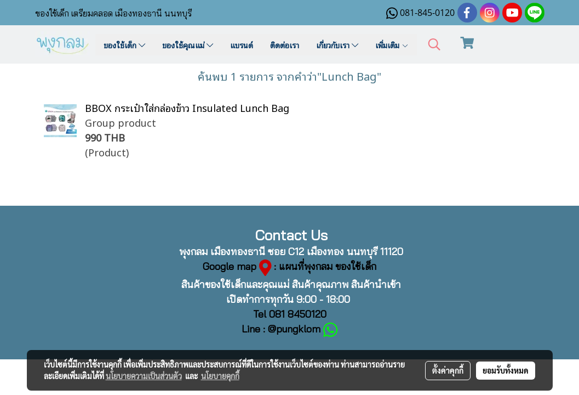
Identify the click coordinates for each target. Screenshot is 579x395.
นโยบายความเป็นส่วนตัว (144, 376)
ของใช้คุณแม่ (187, 44)
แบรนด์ (241, 44)
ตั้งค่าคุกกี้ (447, 370)
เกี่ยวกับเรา (337, 44)
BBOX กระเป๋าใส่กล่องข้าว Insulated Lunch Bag (187, 107)
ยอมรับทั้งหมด (506, 370)
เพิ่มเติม (392, 44)
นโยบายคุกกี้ (220, 376)
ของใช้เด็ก (124, 44)
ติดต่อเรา (284, 44)
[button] (434, 44)
